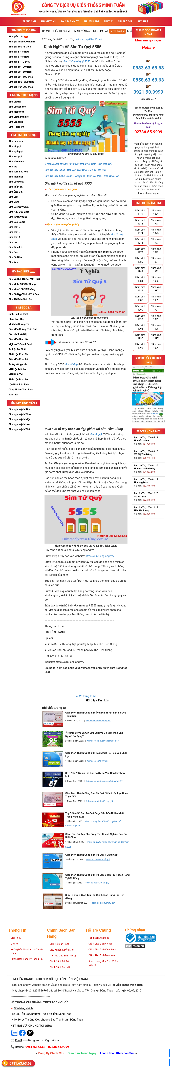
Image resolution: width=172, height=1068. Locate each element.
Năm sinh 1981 (156, 260)
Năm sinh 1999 (156, 346)
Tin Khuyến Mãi (81, 31)
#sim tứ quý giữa (106, 801)
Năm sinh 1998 (140, 346)
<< (86, 696)
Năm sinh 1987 (156, 289)
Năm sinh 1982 (140, 270)
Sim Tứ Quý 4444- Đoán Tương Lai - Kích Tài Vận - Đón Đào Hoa (82, 176)
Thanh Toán (48, 21)
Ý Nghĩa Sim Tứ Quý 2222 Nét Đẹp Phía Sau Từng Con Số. (78, 164)
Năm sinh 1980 (140, 260)
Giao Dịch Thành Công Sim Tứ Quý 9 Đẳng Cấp (91, 854)
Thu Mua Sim (91, 21)
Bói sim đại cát (70, 21)
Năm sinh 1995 (156, 327)
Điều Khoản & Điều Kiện (62, 949)
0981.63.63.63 (20, 1063)
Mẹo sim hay (100, 31)
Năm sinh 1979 (156, 250)
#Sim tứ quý (95, 39)
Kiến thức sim (61, 31)
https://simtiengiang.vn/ (99, 556)
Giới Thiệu (143, 21)
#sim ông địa (104, 720)
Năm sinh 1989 (156, 298)
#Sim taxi (103, 761)
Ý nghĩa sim (117, 31)
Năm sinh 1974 (140, 231)
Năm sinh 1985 (156, 279)
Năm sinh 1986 (140, 289)
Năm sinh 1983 (156, 270)
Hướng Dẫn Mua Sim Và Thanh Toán (27, 951)
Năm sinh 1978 (140, 250)
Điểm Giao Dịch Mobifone (102, 955)
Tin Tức (108, 21)
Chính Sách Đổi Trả (59, 961)
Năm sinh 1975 (156, 231)
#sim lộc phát (105, 842)
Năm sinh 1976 (140, 241)
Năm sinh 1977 (156, 241)
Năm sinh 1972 (140, 222)
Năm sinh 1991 (156, 308)
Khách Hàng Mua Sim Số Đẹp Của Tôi (104, 963)
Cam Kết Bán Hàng (59, 944)
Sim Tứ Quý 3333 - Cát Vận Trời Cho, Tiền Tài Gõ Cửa (75, 170)
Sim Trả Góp (125, 21)
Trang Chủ (29, 21)
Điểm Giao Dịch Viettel (100, 943)
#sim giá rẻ (74, 825)
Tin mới (46, 31)
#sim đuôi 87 (116, 781)
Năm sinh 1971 (156, 212)
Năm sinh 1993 (156, 317)
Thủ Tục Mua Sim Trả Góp (63, 955)
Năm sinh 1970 (140, 212)
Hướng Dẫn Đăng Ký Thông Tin (26, 959)
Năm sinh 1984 (140, 279)
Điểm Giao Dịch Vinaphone (102, 949)
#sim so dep (82, 39)
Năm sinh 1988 (140, 298)
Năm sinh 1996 (140, 337)
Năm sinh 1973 (156, 222)
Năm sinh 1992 (140, 317)
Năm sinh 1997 (156, 337)
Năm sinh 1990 (140, 308)
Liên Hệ (14, 943)
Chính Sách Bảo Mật (60, 967)
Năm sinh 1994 (140, 327)
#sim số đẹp (104, 781)
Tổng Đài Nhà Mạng (99, 937)
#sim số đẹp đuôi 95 (97, 741)
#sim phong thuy (93, 821)
